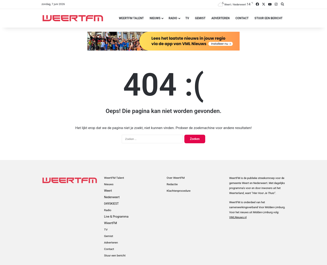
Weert (108, 190)
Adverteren (220, 18)
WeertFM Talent (131, 18)
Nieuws (155, 18)
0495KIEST (111, 203)
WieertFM (110, 223)
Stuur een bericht (268, 18)
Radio (173, 18)
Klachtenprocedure (178, 190)
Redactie (172, 184)
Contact (242, 18)
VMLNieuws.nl (238, 217)
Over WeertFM (176, 177)
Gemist (200, 18)
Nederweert (111, 197)
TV (187, 18)
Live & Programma (116, 216)
